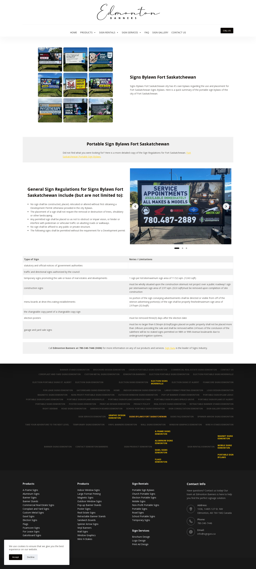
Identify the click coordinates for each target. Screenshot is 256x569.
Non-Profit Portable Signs (145, 505)
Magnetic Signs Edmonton (51, 395)
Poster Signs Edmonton (81, 404)
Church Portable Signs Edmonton (147, 369)
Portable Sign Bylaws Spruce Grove (174, 399)
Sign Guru (170, 348)
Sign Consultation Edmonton (185, 408)
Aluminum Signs (31, 493)
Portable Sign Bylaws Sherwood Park (128, 399)
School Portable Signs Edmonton (144, 408)
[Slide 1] (176, 248)
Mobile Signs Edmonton (225, 446)
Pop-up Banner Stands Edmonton (180, 395)
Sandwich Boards (86, 520)
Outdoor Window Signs (89, 501)
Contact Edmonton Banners (91, 446)
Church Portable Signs (143, 493)
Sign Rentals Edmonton (200, 446)
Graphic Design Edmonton (116, 416)
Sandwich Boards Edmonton (105, 408)
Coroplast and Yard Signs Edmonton (58, 374)
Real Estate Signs (86, 512)
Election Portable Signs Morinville (213, 374)
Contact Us (178, 32)
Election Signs (30, 520)
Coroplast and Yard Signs (36, 508)
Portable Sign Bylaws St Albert (215, 399)
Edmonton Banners (133, 374)
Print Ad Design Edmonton (114, 404)
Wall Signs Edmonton (152, 424)
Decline (30, 557)
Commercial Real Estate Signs (38, 505)
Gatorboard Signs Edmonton (91, 390)
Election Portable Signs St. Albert (50, 382)
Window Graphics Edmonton (185, 424)
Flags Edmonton (161, 460)
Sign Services (131, 32)
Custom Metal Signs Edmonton (100, 374)
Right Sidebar (48, 408)
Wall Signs (82, 531)
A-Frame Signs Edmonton (162, 432)
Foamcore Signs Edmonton (218, 382)
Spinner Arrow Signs (87, 523)
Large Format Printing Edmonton (183, 390)
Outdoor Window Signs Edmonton (137, 395)
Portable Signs (139, 508)
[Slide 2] (182, 248)
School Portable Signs (143, 516)
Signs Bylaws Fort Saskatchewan (147, 416)
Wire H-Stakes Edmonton (219, 424)
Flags (25, 523)
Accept (15, 557)
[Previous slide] (135, 206)
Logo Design (139, 540)
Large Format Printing (89, 493)
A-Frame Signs (30, 490)
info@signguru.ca (206, 533)
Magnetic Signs (85, 497)
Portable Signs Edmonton (48, 404)
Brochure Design (141, 536)
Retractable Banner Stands (91, 516)
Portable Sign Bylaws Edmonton (43, 399)
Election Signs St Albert (185, 382)
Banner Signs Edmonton (57, 446)
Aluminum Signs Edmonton (163, 442)
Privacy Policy (141, 404)
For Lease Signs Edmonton (56, 390)
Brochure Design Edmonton (108, 369)
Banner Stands (30, 501)
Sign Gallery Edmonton (219, 408)
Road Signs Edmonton (72, 408)
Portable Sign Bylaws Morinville (84, 399)
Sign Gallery (160, 32)
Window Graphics (86, 535)
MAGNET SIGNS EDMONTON (225, 437)
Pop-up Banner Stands (89, 505)
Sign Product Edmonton (138, 446)
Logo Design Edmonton (220, 390)
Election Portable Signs (144, 497)
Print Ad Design (140, 544)
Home (73, 32)
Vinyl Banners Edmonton (121, 424)
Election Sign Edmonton (88, 382)
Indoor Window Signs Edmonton (141, 390)
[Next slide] (226, 206)
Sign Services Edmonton (90, 416)
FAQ (146, 32)
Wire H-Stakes (84, 539)
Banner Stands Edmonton (73, 369)
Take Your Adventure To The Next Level (45, 424)
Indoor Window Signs (88, 490)
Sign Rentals (109, 32)
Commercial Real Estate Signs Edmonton (193, 369)
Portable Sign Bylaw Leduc (218, 395)
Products (88, 32)
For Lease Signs (31, 531)
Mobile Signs (138, 501)
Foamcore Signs (31, 527)
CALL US (227, 30)
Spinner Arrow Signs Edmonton (215, 416)
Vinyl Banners (84, 527)
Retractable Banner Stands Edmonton (211, 404)
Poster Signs (84, 508)
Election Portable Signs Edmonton (169, 374)
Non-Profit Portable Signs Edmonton (91, 395)
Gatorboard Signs (32, 535)
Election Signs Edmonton (132, 382)
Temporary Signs (141, 520)
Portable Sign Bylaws (225, 456)
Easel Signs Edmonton (161, 451)
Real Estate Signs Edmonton (169, 404)
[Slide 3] (186, 248)
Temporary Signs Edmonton (87, 424)
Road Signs (138, 512)
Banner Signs (30, 497)
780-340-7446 (204, 523)
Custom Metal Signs (33, 512)
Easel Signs (28, 516)
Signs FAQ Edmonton (181, 416)
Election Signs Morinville (158, 382)
